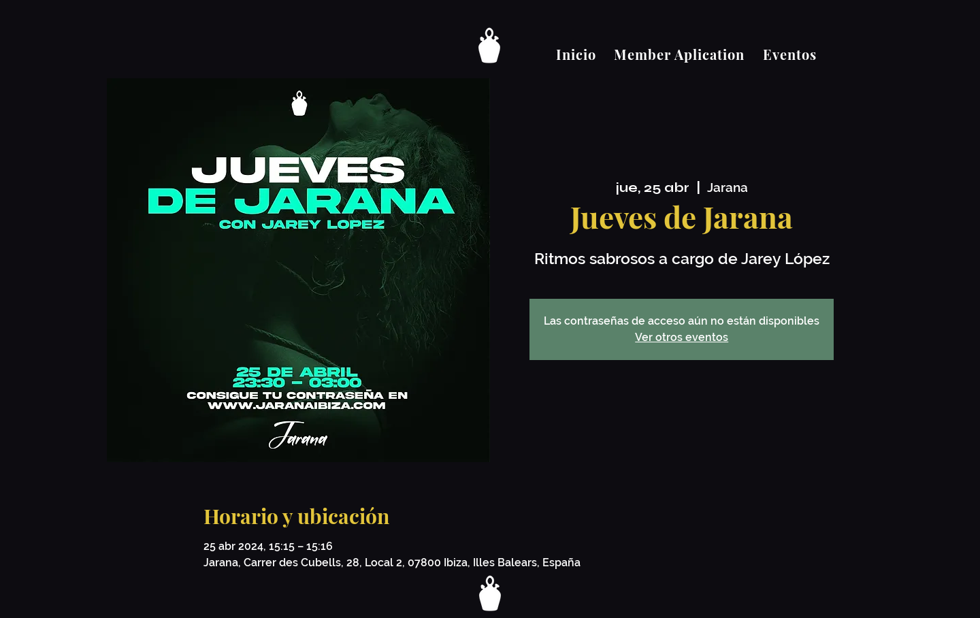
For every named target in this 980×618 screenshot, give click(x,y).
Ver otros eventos (681, 337)
